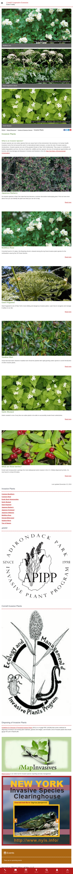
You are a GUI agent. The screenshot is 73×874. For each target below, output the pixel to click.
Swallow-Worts (6, 520)
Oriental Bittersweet (8, 518)
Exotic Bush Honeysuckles (10, 499)
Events (9, 852)
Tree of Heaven (6, 523)
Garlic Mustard (6, 502)
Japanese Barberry (8, 507)
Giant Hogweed (6, 504)
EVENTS (26, 871)
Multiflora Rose (6, 515)
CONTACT (15, 871)
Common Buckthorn (8, 494)
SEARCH (46, 871)
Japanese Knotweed (8, 510)
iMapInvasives (6, 774)
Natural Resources (11, 130)
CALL (5, 871)
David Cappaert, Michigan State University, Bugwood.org (53, 121)
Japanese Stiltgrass (8, 512)
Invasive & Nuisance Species (25, 130)
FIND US (36, 871)
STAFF (57, 871)
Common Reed (6, 497)
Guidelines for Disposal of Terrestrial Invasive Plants (17, 727)
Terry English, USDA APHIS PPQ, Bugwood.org (56, 81)
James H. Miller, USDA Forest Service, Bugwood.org (54, 41)
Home (3, 130)
